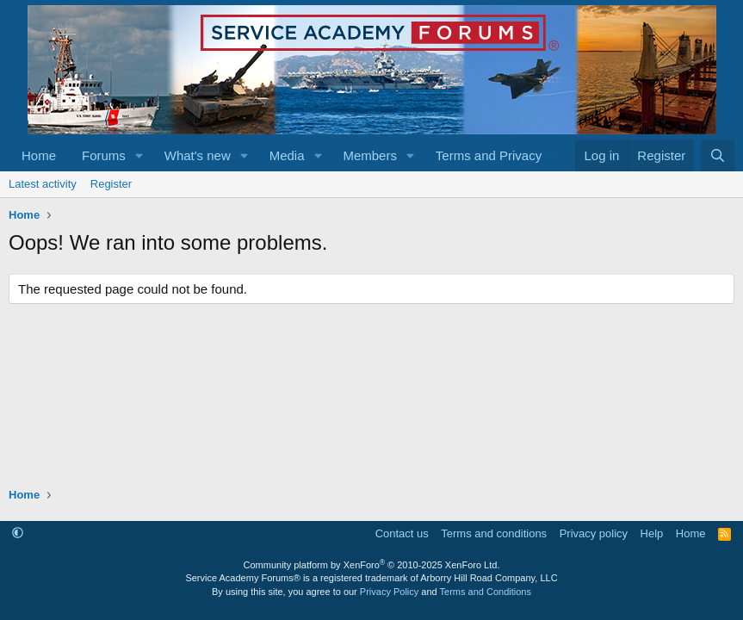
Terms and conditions (494, 533)
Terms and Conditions (485, 591)
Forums (104, 155)
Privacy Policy (389, 591)
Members (370, 155)
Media (287, 155)
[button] (139, 155)
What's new (197, 155)
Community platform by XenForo (372, 565)
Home (39, 155)
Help (652, 533)
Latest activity (43, 183)
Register (111, 183)
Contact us (402, 533)
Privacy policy (594, 533)
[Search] (717, 155)
